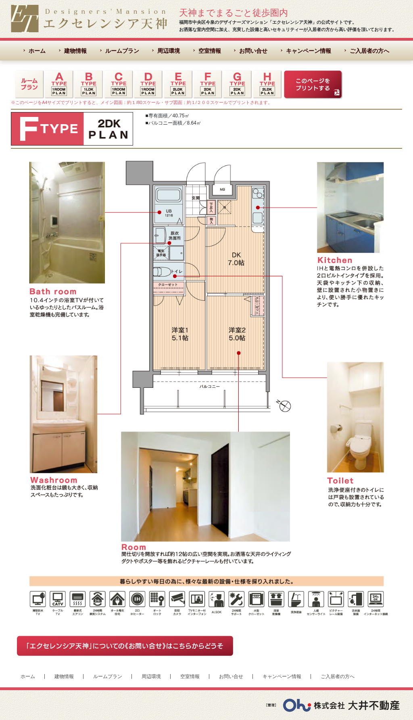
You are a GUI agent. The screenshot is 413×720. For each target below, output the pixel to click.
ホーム (37, 51)
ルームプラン (122, 51)
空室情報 (209, 51)
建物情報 (75, 51)
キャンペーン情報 (308, 51)
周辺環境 (168, 51)
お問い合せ (253, 51)
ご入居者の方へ (369, 51)
